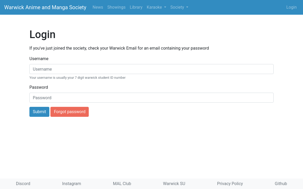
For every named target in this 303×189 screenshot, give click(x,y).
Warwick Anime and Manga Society (45, 7)
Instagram (71, 183)
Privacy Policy (230, 183)
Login (291, 7)
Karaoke (155, 7)
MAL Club (122, 183)
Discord (23, 183)
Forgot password (69, 111)
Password (38, 87)
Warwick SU (174, 183)
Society (177, 7)
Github (281, 183)
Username (39, 58)
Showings (116, 7)
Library (136, 7)
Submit (39, 111)
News (98, 7)
